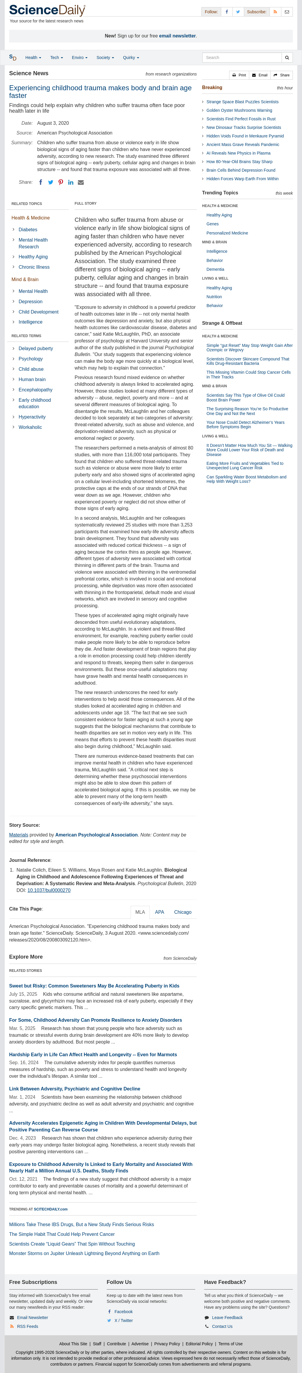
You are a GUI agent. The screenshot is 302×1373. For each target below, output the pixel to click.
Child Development (38, 311)
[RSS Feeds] (275, 11)
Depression (30, 301)
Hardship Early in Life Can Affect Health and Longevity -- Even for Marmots (93, 1054)
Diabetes (28, 229)
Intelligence (30, 321)
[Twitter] (50, 182)
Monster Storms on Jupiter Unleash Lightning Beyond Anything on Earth (84, 1253)
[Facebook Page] (227, 11)
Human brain (32, 379)
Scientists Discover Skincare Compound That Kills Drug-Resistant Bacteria (247, 361)
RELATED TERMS (26, 336)
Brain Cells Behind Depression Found (240, 170)
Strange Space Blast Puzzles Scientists (242, 101)
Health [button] (33, 57)
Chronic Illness (34, 267)
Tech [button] (56, 57)
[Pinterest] (60, 182)
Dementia (215, 269)
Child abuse (31, 369)
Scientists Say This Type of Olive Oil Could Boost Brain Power (245, 397)
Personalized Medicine (227, 233)
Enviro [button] (80, 57)
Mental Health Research (33, 243)
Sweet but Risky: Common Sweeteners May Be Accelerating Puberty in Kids (94, 985)
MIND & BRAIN (214, 242)
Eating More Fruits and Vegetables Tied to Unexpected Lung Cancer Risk (244, 465)
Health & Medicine (31, 217)
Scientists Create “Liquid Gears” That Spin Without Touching (72, 1243)
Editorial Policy (199, 1343)
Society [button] (105, 57)
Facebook (124, 1311)
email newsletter (177, 35)
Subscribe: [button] (257, 11)
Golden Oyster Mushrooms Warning (239, 110)
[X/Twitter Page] (238, 11)
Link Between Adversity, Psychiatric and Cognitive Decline (74, 1088)
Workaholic (30, 427)
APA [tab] (159, 912)
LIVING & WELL (215, 278)
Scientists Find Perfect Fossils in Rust (240, 119)
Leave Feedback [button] (227, 1317)
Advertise (140, 1343)
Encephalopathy (35, 389)
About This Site (73, 1343)
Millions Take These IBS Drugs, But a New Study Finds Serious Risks (81, 1224)
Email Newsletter (32, 1317)
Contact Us (222, 1326)
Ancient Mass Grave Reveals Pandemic (242, 144)
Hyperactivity (32, 416)
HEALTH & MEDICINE (220, 206)
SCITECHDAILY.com (51, 1209)
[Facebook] (40, 182)
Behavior (214, 260)
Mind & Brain (25, 279)
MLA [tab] (140, 912)
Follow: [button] (211, 11)
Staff (97, 1343)
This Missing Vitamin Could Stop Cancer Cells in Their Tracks (248, 374)
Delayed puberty (36, 348)
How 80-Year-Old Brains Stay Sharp (239, 161)
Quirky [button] (131, 57)
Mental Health (33, 291)
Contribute (116, 1343)
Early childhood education (35, 403)
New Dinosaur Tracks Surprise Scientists (243, 127)
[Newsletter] (287, 11)
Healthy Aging (33, 256)
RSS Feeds (27, 1326)
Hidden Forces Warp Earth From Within (242, 178)
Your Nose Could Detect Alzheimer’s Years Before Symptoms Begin (245, 424)
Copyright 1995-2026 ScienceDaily (47, 1352)
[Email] (80, 182)
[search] (287, 58)
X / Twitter (124, 1320)
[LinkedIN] (70, 182)
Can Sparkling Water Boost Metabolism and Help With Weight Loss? (246, 479)
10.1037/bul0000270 (48, 890)
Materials (18, 834)
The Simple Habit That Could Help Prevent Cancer (62, 1234)
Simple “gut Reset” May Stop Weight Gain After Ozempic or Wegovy (249, 347)
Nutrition (214, 296)
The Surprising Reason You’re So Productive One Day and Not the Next (247, 411)
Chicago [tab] (183, 912)
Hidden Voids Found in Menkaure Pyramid (245, 136)
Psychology (31, 358)
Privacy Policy (167, 1343)
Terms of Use (230, 1343)
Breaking (212, 87)
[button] (239, 75)
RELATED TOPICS (27, 204)
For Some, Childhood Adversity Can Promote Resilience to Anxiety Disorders (95, 1020)
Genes (212, 224)
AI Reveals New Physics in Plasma (238, 153)
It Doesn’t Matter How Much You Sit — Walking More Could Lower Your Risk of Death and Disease (249, 450)
